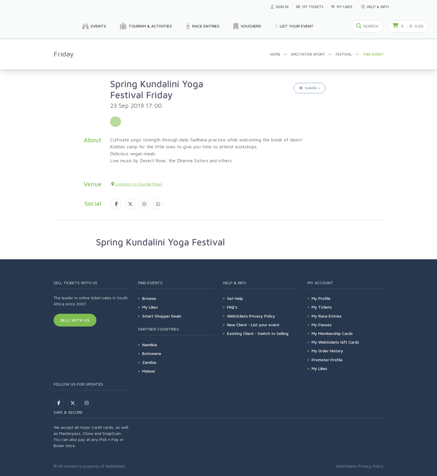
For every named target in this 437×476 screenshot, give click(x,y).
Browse (149, 298)
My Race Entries (327, 315)
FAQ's (232, 306)
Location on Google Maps (136, 183)
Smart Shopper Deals (161, 315)
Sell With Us (75, 320)
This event (373, 54)
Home (275, 54)
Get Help (235, 298)
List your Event (294, 26)
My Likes (342, 6)
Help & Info (375, 6)
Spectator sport (308, 54)
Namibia (149, 344)
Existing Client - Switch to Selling (257, 333)
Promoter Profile (327, 359)
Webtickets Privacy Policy (251, 315)
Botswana (151, 353)
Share (308, 88)
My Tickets (309, 6)
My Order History (327, 350)
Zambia (149, 362)
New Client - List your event (253, 324)
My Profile (321, 298)
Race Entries (203, 26)
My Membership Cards (332, 333)
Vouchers (247, 26)
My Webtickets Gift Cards (335, 342)
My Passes (322, 324)
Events (94, 26)
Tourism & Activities (146, 26)
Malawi (148, 371)
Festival (344, 54)
